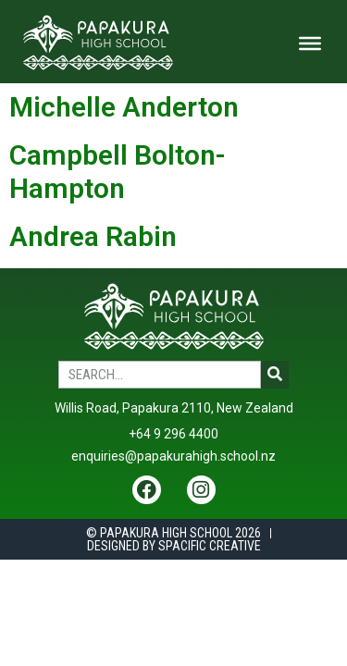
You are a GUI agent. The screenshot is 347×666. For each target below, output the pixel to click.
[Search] (275, 374)
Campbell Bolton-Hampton (117, 171)
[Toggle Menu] (310, 43)
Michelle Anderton (124, 107)
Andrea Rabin (93, 236)
